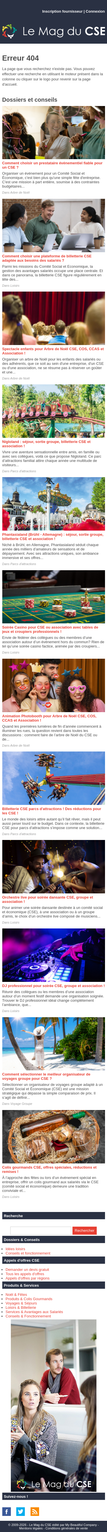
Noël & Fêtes (16, 1294)
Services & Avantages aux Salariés (34, 1312)
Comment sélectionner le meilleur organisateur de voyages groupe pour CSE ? (46, 1076)
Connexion (95, 11)
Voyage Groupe (21, 1103)
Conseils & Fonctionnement (28, 1316)
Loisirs (14, 285)
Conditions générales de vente (66, 1528)
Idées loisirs (15, 1249)
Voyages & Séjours (21, 1303)
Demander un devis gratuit (27, 1269)
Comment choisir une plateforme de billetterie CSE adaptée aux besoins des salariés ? (47, 258)
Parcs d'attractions (23, 471)
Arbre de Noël (20, 192)
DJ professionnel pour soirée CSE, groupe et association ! (53, 986)
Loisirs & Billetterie (21, 1307)
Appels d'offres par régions (28, 1278)
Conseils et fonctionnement (28, 1253)
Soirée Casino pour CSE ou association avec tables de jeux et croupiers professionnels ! (50, 629)
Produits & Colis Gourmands (29, 1299)
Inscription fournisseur (62, 11)
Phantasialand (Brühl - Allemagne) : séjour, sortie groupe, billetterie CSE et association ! (53, 536)
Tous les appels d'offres (25, 1274)
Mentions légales (31, 1528)
